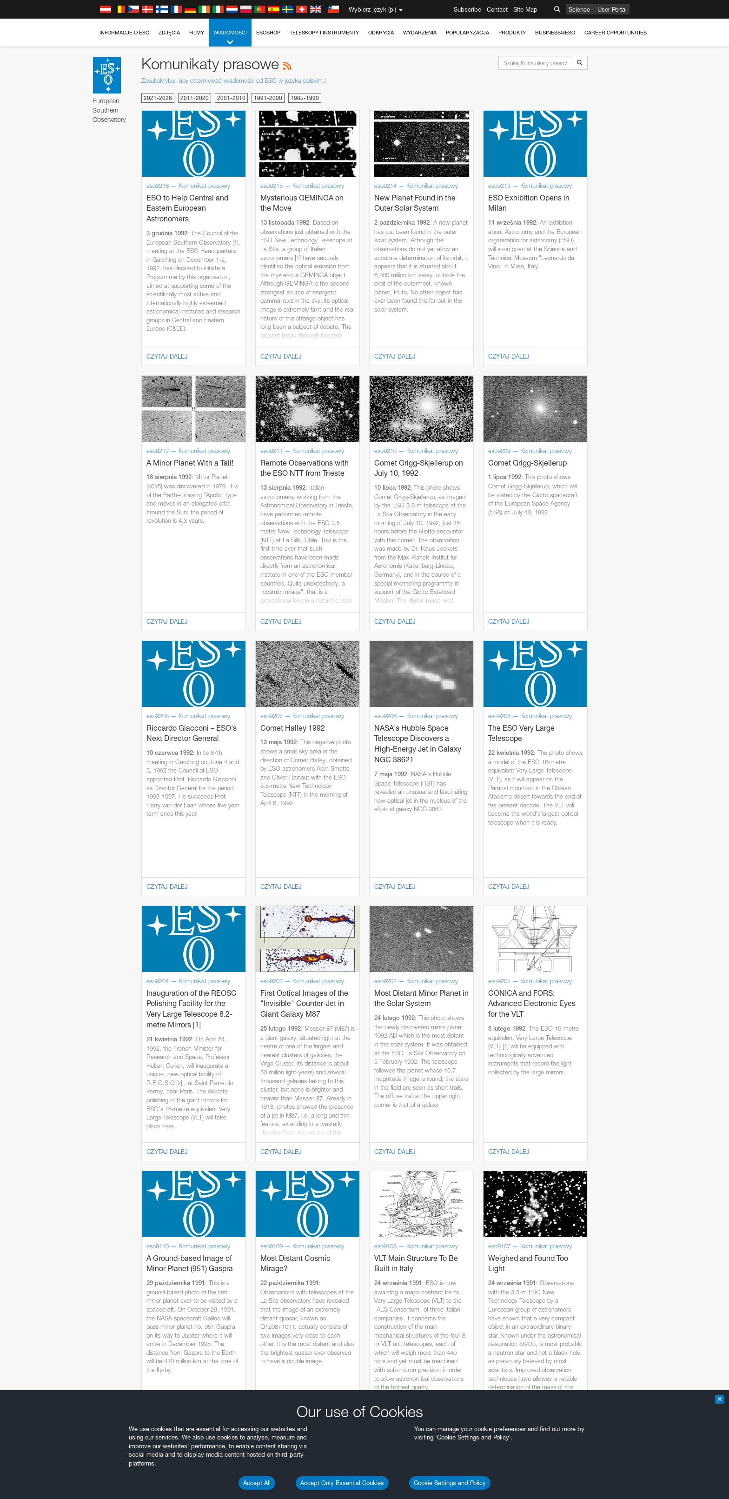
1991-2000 (268, 97)
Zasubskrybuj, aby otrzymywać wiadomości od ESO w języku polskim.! (233, 80)
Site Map (525, 9)
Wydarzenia (420, 32)
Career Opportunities (615, 32)
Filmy (196, 32)
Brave (108, 1208)
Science (579, 9)
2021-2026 (158, 97)
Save (102, 1380)
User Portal (612, 9)
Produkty (512, 32)
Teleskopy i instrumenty (324, 32)
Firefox (109, 1234)
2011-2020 (194, 97)
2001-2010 (231, 97)
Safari (108, 1242)
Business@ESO (555, 32)
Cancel (148, 1380)
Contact (497, 9)
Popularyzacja (467, 32)
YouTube (93, 1046)
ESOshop (268, 32)
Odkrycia (381, 32)
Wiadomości (230, 38)
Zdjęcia (169, 32)
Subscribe (467, 9)
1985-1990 (305, 97)
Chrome (111, 1217)
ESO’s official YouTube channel (292, 1046)
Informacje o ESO (124, 32)
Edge (107, 1225)
